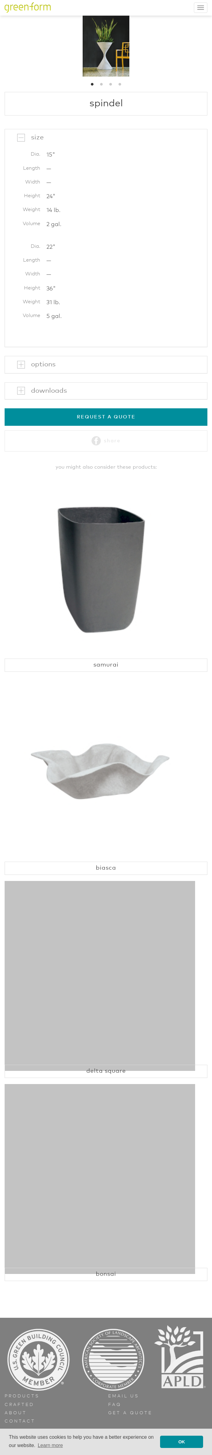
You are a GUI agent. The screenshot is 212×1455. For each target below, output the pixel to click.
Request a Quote (106, 416)
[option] (106, 46)
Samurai (106, 665)
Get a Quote (130, 1413)
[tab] (106, 137)
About (16, 1413)
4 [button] (120, 84)
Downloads (49, 390)
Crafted (19, 1405)
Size (37, 137)
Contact (20, 1421)
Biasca (106, 868)
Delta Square (106, 1071)
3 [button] (111, 84)
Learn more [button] (50, 1445)
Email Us (123, 1396)
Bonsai (106, 1274)
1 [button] (92, 84)
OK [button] (181, 1441)
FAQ (114, 1405)
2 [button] (101, 84)
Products (22, 1396)
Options (43, 364)
